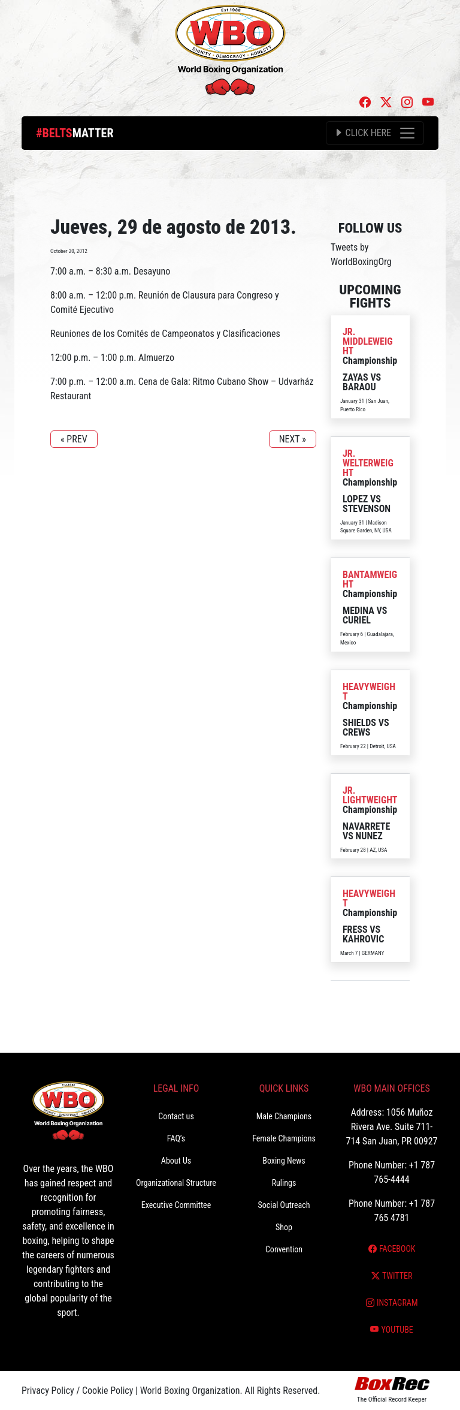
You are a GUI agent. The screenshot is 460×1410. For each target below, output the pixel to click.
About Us (176, 1160)
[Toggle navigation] (375, 133)
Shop (284, 1227)
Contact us (176, 1116)
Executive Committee (176, 1205)
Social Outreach (284, 1205)
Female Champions (284, 1138)
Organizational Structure (176, 1183)
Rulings (284, 1183)
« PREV (73, 439)
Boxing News (283, 1160)
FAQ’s (176, 1138)
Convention (283, 1249)
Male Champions (284, 1116)
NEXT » (292, 439)
